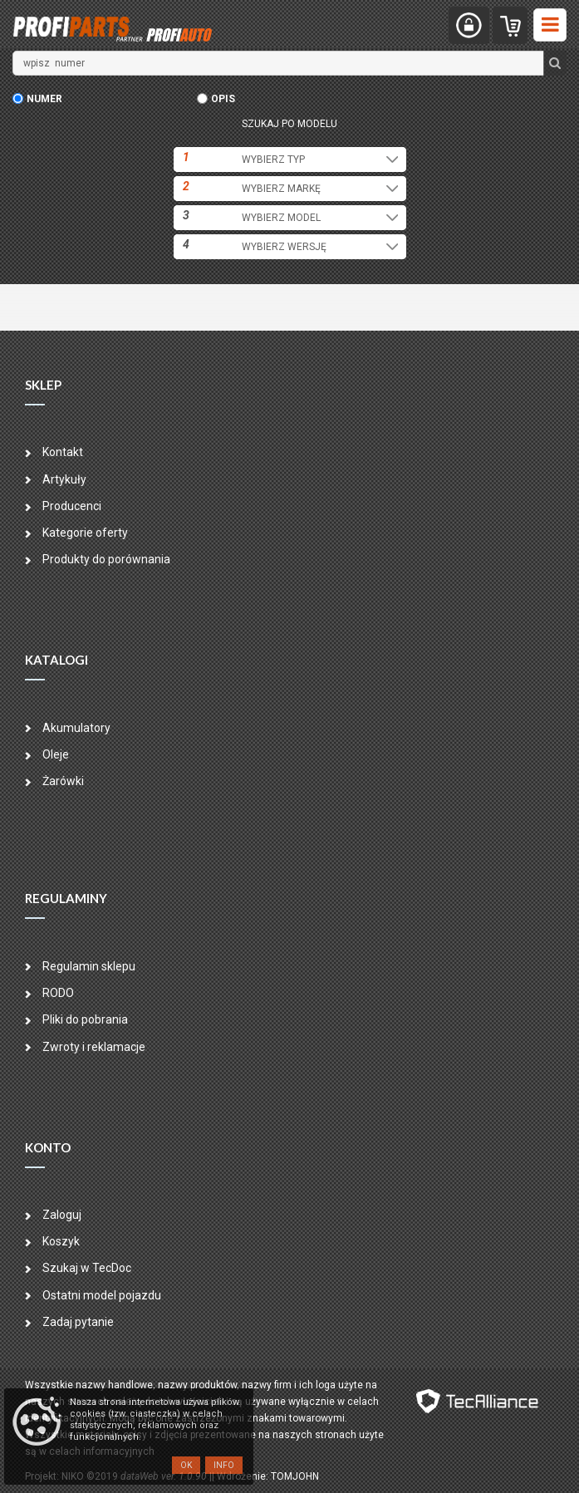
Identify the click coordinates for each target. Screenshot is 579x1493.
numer (44, 99)
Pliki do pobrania (85, 1019)
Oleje (55, 754)
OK (186, 1465)
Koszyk (61, 1241)
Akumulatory (76, 727)
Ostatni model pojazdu (101, 1295)
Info (223, 1465)
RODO (58, 992)
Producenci (71, 506)
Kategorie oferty (85, 532)
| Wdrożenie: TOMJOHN (265, 1476)
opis (223, 99)
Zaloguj (61, 1214)
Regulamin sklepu (88, 966)
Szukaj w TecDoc (86, 1267)
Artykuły (64, 479)
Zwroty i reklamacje (93, 1046)
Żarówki (63, 781)
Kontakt (62, 452)
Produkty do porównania (106, 559)
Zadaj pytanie (78, 1321)
